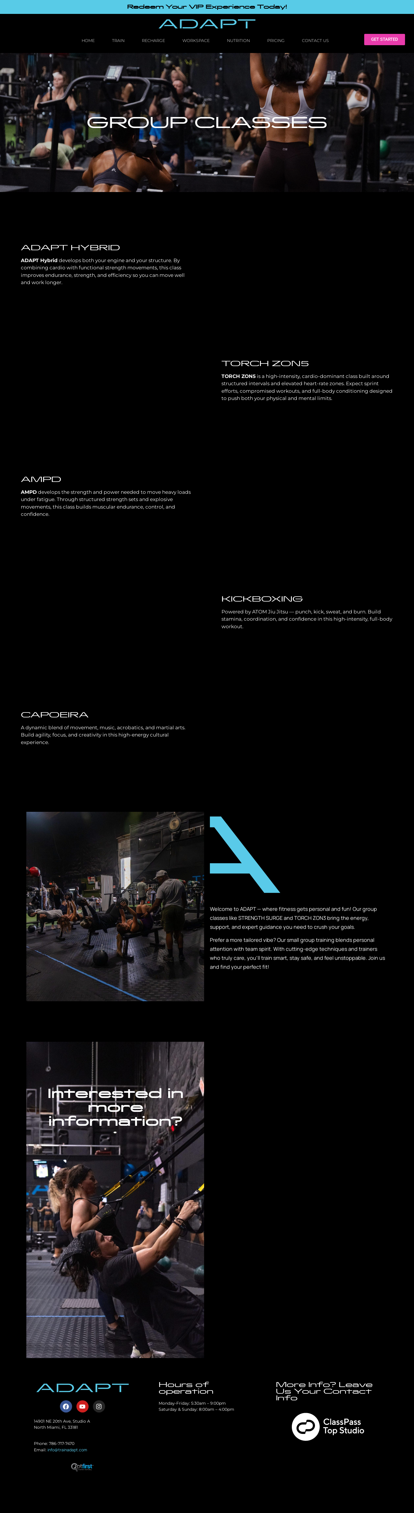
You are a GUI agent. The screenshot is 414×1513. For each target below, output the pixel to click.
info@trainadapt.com (67, 1449)
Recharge (153, 40)
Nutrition (238, 40)
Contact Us (315, 40)
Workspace (196, 40)
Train (118, 40)
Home (88, 40)
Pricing (276, 40)
